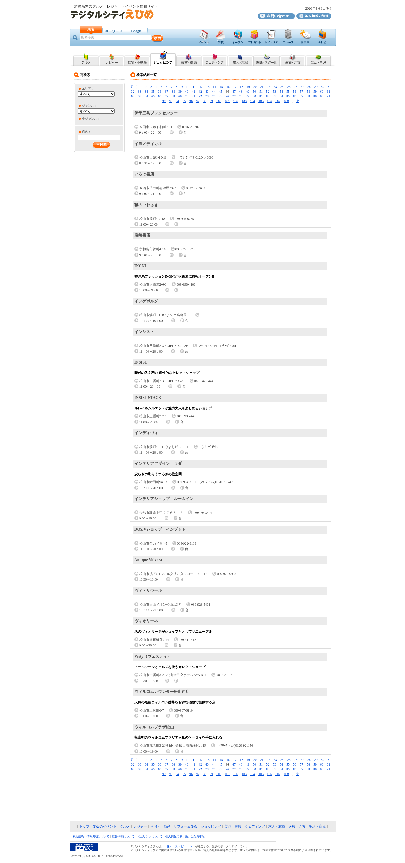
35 (153, 91)
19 (248, 87)
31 (329, 87)
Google (136, 31)
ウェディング (255, 826)
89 (315, 96)
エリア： (88, 88)
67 (166, 96)
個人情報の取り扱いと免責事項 (185, 836)
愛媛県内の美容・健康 (189, 58)
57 (301, 91)
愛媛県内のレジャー (111, 58)
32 (132, 91)
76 (227, 96)
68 (173, 96)
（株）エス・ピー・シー (179, 846)
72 (200, 96)
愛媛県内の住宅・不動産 (137, 58)
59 (315, 91)
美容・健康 (232, 826)
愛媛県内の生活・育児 (318, 58)
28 (309, 87)
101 (227, 101)
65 (153, 96)
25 (289, 87)
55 (288, 91)
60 (321, 91)
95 (184, 101)
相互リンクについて (150, 836)
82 (267, 96)
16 (228, 87)
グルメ (125, 826)
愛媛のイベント (104, 826)
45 (220, 91)
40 (186, 91)
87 (301, 96)
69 (180, 96)
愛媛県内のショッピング (163, 58)
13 (208, 87)
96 (191, 101)
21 (262, 87)
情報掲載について (98, 836)
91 (328, 96)
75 (220, 96)
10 (187, 87)
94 (177, 101)
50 (254, 91)
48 (240, 91)
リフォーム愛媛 (185, 826)
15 (221, 87)
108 (286, 101)
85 (288, 96)
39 (180, 91)
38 (173, 91)
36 (159, 91)
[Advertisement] (202, 799)
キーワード (113, 31)
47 (234, 91)
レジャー (140, 826)
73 (207, 96)
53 (274, 91)
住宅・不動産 (160, 826)
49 (247, 91)
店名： (86, 131)
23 (275, 87)
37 (166, 91)
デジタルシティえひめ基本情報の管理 (313, 16)
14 (214, 87)
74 (213, 96)
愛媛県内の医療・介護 (292, 58)
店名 (90, 29)
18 (241, 87)
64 (146, 96)
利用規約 (78, 836)
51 (261, 91)
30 (322, 87)
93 (170, 101)
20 (255, 87)
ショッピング (211, 826)
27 (302, 87)
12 (201, 87)
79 (247, 96)
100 (218, 101)
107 (277, 101)
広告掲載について (123, 836)
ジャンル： (89, 105)
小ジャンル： (91, 118)
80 (254, 96)
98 (204, 101)
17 (235, 87)
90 (321, 96)
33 (139, 91)
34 (146, 91)
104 (252, 101)
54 (281, 91)
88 (308, 96)
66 (159, 96)
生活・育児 (317, 826)
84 (281, 96)
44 (213, 91)
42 (200, 91)
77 (234, 96)
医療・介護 (297, 826)
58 (308, 91)
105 (261, 101)
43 (207, 91)
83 (274, 96)
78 (240, 96)
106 (269, 101)
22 (268, 87)
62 (132, 96)
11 (194, 87)
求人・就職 (276, 826)
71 (193, 96)
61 (328, 91)
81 (261, 96)
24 (282, 87)
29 (316, 87)
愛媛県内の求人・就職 (240, 58)
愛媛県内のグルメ (86, 58)
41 (193, 91)
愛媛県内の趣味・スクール (266, 58)
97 (197, 101)
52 (267, 91)
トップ (84, 826)
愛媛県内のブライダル (215, 58)
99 (211, 101)
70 (186, 96)
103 (244, 101)
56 (294, 91)
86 (294, 96)
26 (295, 87)
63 (139, 96)
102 (235, 101)
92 (164, 101)
